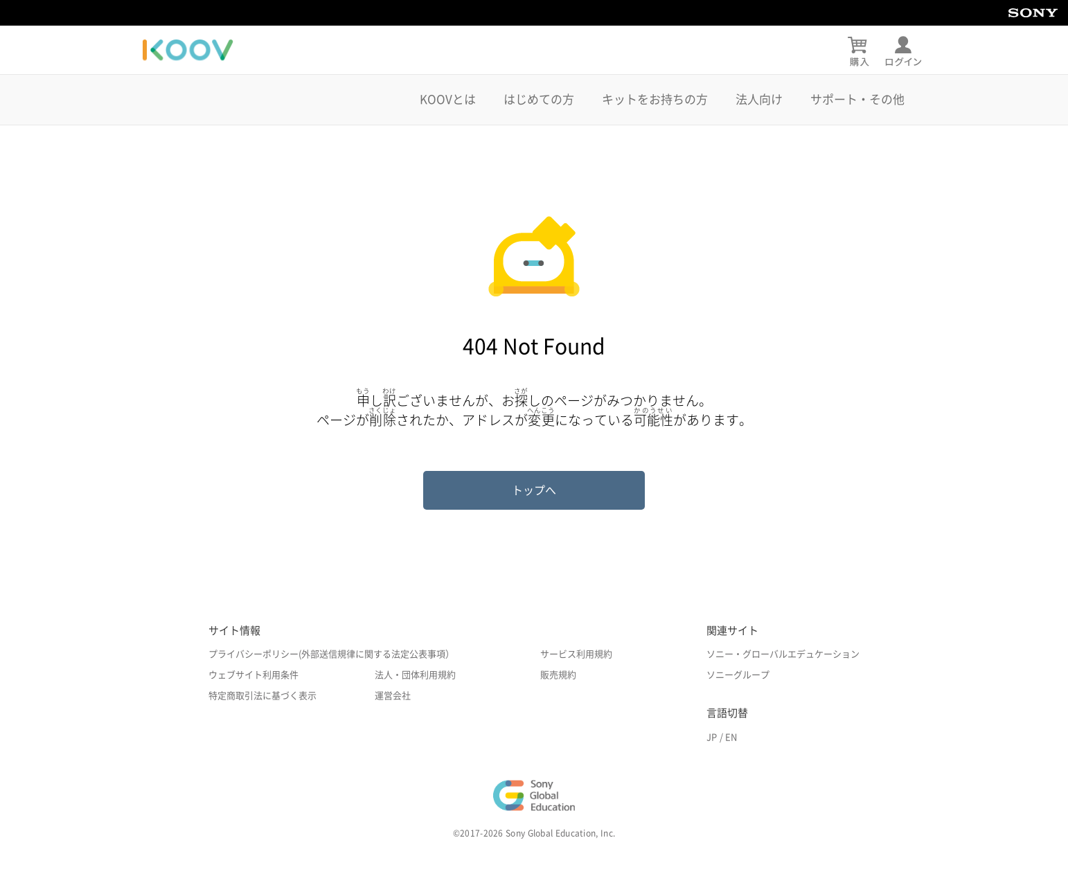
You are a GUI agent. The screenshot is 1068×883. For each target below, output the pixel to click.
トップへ (534, 490)
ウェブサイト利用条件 (253, 674)
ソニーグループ (737, 674)
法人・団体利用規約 (415, 674)
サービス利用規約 (576, 654)
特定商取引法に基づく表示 (262, 695)
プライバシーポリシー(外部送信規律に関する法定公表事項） (331, 654)
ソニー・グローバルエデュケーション (783, 654)
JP (711, 737)
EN (731, 737)
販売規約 (558, 674)
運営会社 (393, 695)
